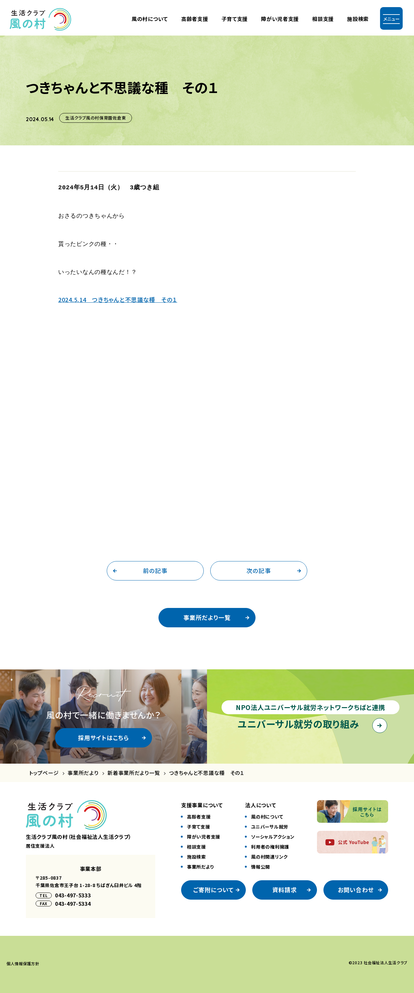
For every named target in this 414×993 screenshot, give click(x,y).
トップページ (44, 770)
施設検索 (358, 19)
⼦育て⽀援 (235, 19)
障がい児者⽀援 (280, 19)
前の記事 (155, 567)
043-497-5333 (73, 892)
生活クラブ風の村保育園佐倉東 (95, 118)
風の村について (150, 19)
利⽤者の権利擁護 (270, 844)
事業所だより (83, 770)
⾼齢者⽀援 (194, 19)
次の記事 (258, 567)
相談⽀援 (196, 844)
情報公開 (260, 864)
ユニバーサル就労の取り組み (298, 720)
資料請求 (284, 887)
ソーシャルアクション (272, 834)
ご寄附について (213, 887)
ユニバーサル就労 (269, 824)
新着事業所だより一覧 (133, 770)
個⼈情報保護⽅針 (22, 960)
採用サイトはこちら (103, 734)
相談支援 (323, 19)
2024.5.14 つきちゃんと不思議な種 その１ (117, 296)
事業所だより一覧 (207, 614)
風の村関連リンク (269, 854)
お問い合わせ (356, 887)
